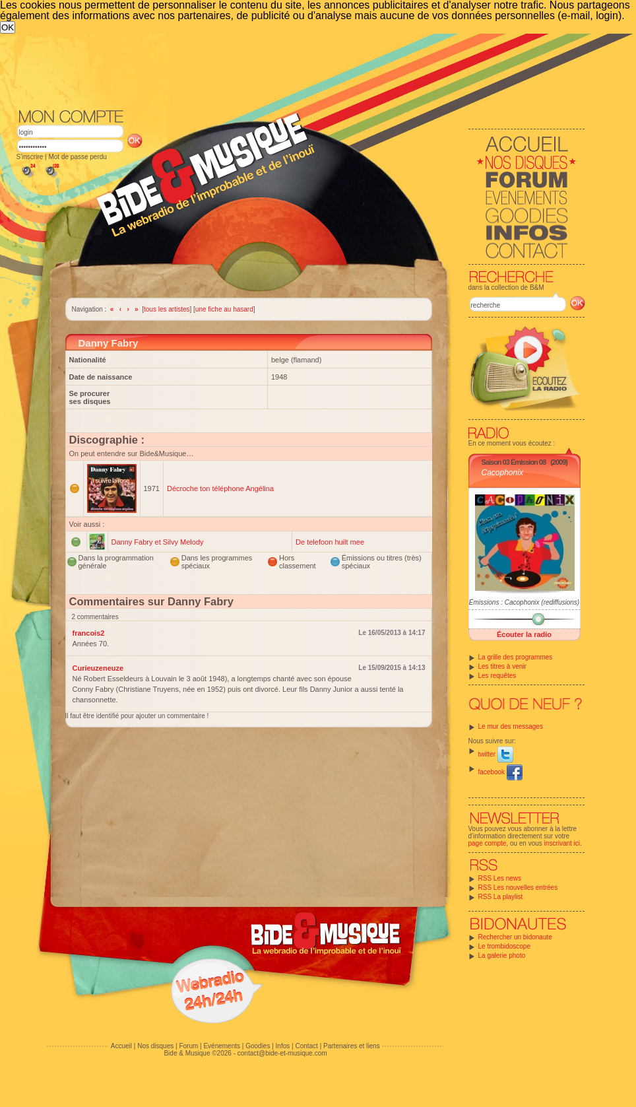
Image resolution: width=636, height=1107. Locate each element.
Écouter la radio (524, 634)
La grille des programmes (515, 657)
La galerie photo (502, 955)
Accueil (121, 1046)
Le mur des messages (510, 726)
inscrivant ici (562, 843)
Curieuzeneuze (98, 668)
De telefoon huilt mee (330, 542)
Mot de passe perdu (77, 156)
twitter (495, 754)
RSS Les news (500, 878)
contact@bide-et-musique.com (282, 1053)
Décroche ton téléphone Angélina (220, 488)
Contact (306, 1046)
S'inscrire (30, 156)
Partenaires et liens (351, 1046)
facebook (500, 772)
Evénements (221, 1046)
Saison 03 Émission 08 (514, 462)
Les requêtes (497, 675)
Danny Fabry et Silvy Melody (157, 542)
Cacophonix (502, 472)
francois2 (89, 633)
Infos (283, 1046)
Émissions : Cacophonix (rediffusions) (524, 602)
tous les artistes (166, 309)
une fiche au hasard (224, 309)
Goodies (257, 1046)
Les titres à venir (502, 666)
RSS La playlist (500, 896)
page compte (487, 843)
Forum (188, 1046)
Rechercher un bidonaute (515, 937)
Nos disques (155, 1046)
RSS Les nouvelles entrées (518, 887)
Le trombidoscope (504, 946)
